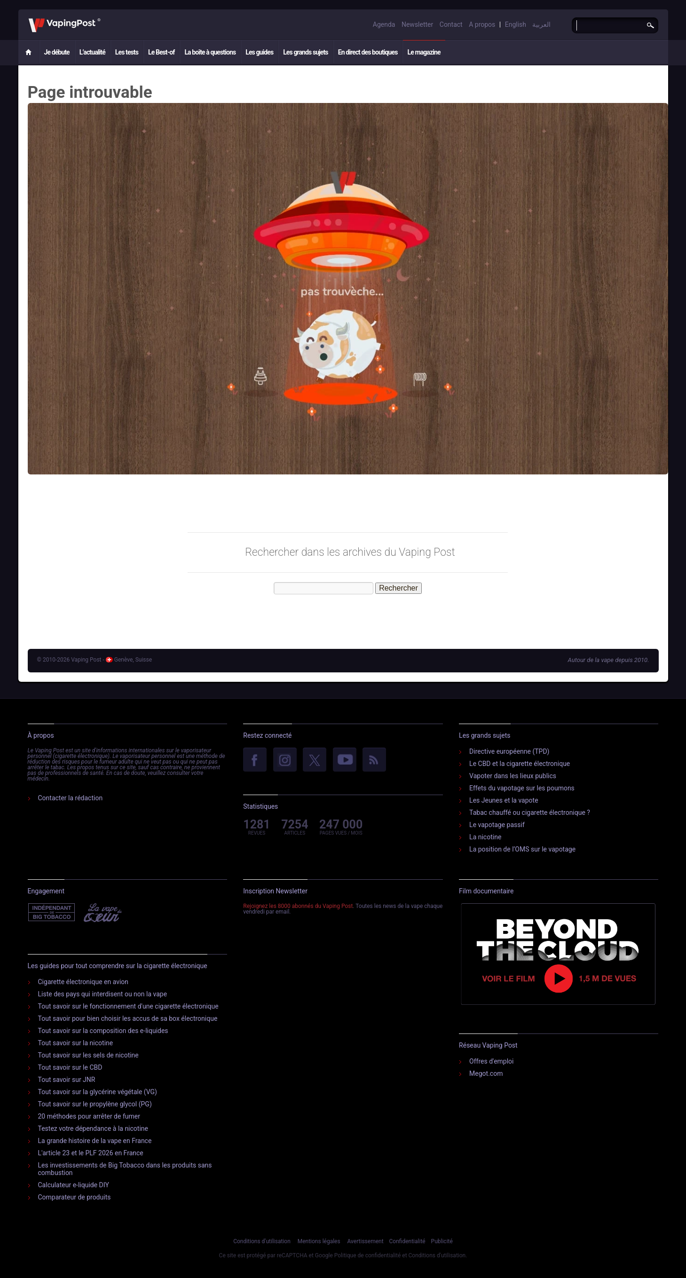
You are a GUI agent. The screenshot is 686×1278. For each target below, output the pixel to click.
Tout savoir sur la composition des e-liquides (103, 1030)
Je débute (57, 52)
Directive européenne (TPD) (509, 751)
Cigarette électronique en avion (83, 982)
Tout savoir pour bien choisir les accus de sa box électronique (128, 1018)
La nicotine (485, 837)
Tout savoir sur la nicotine (75, 1043)
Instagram (285, 760)
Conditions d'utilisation (262, 1241)
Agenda (384, 24)
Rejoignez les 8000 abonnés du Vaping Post (298, 906)
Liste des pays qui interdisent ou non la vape (102, 994)
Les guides (259, 52)
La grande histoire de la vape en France (95, 1140)
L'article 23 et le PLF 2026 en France (90, 1153)
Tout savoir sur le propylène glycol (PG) (95, 1104)
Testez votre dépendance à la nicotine (93, 1128)
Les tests (126, 52)
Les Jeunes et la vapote (503, 800)
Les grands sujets (305, 52)
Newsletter (417, 24)
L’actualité (92, 52)
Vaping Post (103, 18)
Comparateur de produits (74, 1197)
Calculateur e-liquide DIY (73, 1185)
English (515, 24)
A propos (482, 24)
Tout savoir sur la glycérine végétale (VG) (98, 1092)
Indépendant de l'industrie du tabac (52, 912)
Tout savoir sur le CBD (70, 1067)
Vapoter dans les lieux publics (512, 776)
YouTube (344, 760)
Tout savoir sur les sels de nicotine (88, 1055)
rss (374, 760)
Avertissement (365, 1241)
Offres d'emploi (491, 1061)
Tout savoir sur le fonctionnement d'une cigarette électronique (128, 1006)
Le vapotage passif (497, 824)
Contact (451, 24)
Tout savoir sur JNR (66, 1079)
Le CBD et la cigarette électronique (519, 763)
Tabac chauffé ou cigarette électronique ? (529, 812)
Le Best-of (161, 52)
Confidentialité (407, 1241)
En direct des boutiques (368, 52)
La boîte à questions (210, 52)
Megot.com (486, 1073)
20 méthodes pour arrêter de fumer (89, 1116)
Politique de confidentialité (367, 1255)
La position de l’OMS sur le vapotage (522, 849)
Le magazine (423, 52)
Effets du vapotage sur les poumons (522, 788)
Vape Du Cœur (102, 912)
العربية (541, 24)
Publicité (442, 1241)
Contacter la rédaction (70, 798)
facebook (255, 760)
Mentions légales (319, 1241)
